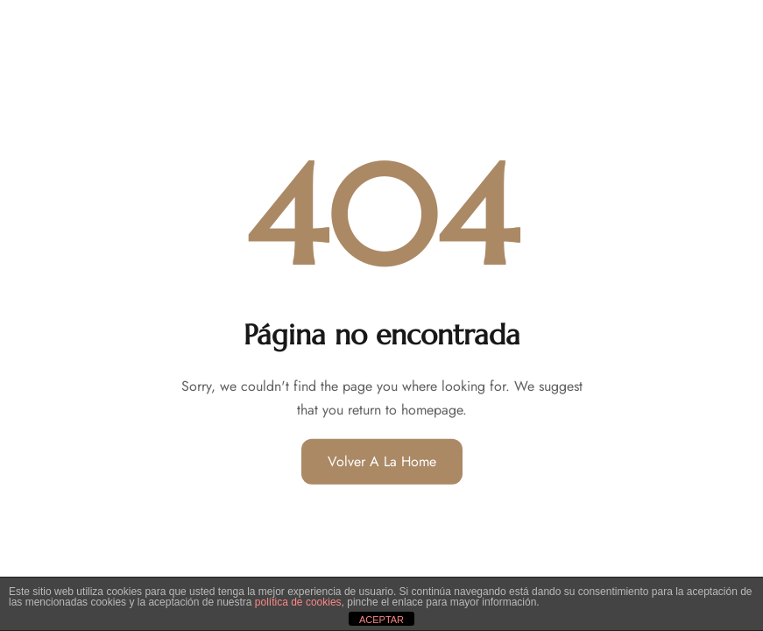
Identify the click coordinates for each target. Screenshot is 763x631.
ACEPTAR (381, 619)
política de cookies (298, 602)
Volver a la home (382, 461)
